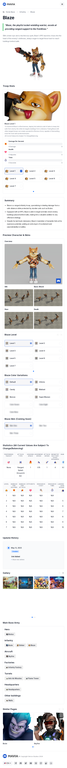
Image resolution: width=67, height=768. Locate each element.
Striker (20, 645)
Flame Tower (32, 678)
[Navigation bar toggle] (62, 4)
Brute (9, 645)
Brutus (10, 634)
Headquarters (13, 689)
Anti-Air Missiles (14, 678)
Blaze (32, 645)
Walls (9, 700)
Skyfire (10, 656)
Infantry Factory (13, 667)
